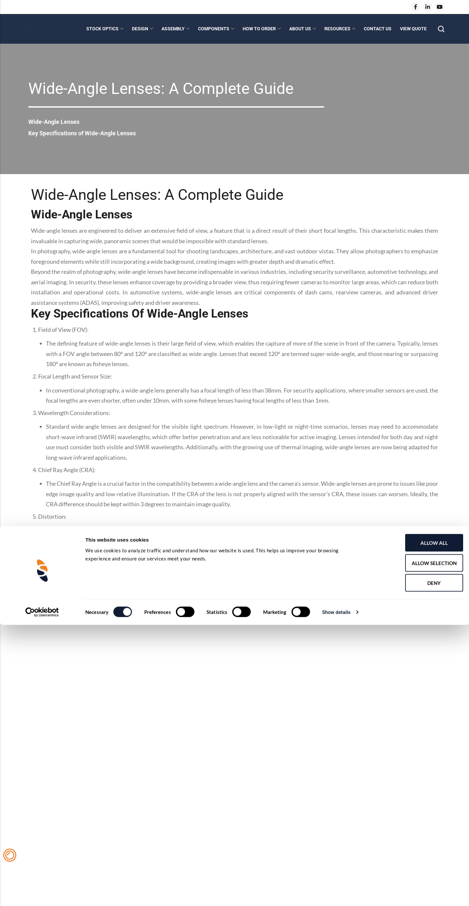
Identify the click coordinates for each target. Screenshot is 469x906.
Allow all (414, 824)
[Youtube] (440, 7)
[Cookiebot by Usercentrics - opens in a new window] (42, 893)
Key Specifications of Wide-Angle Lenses (88, 133)
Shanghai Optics (73, 621)
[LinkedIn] (428, 7)
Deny (414, 864)
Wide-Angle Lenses (56, 121)
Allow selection (414, 844)
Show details (336, 893)
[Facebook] (415, 7)
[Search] (441, 29)
